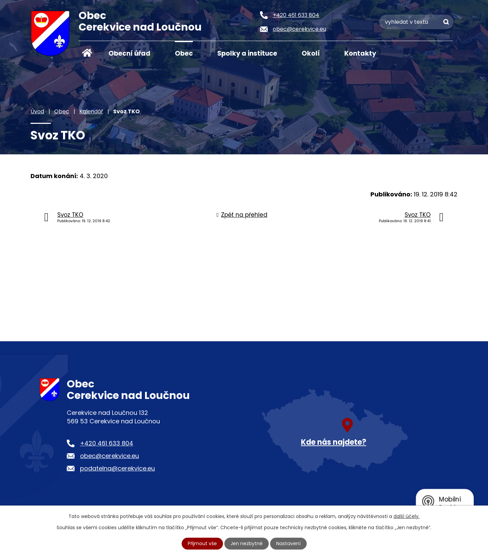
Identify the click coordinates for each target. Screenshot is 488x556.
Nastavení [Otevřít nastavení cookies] (288, 543)
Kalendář (91, 111)
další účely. (406, 516)
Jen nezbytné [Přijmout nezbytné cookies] (247, 543)
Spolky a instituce (247, 53)
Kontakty (360, 53)
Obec (184, 53)
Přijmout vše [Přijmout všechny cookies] (202, 543)
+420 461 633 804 (106, 443)
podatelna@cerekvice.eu (117, 468)
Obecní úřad (129, 53)
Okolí (311, 53)
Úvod (87, 53)
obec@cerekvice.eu (109, 456)
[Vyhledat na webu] (416, 22)
